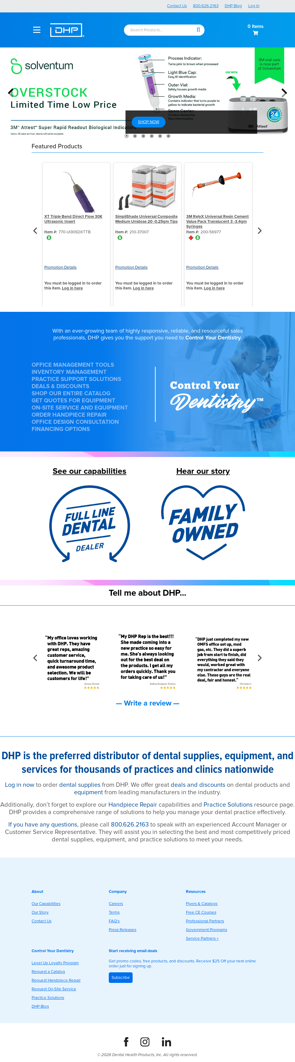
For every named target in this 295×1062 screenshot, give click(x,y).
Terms (114, 912)
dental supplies (79, 785)
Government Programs (206, 929)
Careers (116, 903)
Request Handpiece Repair (56, 980)
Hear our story (203, 471)
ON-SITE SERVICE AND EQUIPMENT (80, 407)
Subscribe (121, 977)
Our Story (40, 912)
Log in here (72, 288)
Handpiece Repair (132, 805)
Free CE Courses (201, 912)
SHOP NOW (148, 121)
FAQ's (114, 921)
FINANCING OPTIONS (61, 429)
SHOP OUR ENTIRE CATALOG (71, 393)
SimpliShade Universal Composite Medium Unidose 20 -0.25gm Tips (146, 219)
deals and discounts (198, 785)
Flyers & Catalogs (202, 903)
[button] (198, 29)
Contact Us (177, 5)
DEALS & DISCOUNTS (60, 386)
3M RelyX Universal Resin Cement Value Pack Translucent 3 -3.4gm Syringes (217, 221)
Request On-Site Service (54, 989)
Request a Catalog (48, 971)
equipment (88, 792)
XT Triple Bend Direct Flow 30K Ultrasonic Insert (73, 219)
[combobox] (159, 30)
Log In (253, 5)
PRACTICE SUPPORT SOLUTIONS (76, 379)
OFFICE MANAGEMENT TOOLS (73, 365)
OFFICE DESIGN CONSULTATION (75, 422)
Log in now (19, 785)
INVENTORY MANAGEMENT (69, 372)
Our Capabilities (46, 903)
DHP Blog (233, 5)
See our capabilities (89, 471)
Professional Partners (205, 921)
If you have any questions (42, 824)
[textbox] (156, 30)
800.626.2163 (205, 5)
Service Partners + (202, 938)
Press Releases (122, 929)
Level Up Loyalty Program (55, 963)
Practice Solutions (228, 805)
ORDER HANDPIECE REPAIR (69, 415)
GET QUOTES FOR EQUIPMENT (73, 400)
